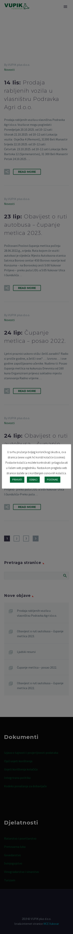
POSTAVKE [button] (52, 479)
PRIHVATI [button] (17, 479)
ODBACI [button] (33, 479)
